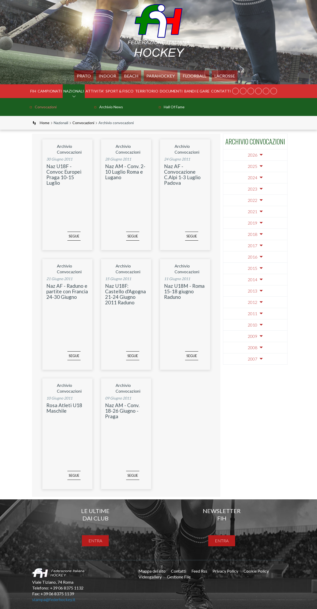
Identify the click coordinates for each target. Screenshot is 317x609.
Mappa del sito (152, 570)
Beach (131, 75)
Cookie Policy (256, 570)
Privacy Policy (225, 570)
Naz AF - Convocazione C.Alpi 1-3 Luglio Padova (182, 174)
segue (66, 240)
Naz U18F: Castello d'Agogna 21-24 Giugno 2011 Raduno (125, 294)
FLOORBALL (194, 75)
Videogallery (150, 576)
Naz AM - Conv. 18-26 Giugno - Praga (122, 410)
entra (95, 540)
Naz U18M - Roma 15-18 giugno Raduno (184, 291)
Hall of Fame (174, 107)
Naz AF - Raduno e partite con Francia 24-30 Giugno (67, 291)
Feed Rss (199, 570)
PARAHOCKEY (160, 75)
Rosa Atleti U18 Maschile (64, 408)
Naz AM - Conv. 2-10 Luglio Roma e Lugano (125, 171)
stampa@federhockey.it (53, 599)
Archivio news (111, 107)
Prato (84, 75)
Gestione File (179, 576)
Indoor (107, 75)
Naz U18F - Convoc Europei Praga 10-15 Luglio (63, 174)
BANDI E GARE (197, 91)
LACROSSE (224, 75)
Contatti (221, 91)
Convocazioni (46, 107)
